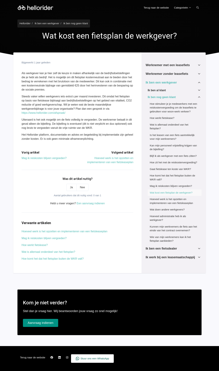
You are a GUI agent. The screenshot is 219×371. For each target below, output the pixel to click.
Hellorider (25, 23)
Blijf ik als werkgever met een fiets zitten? (173, 155)
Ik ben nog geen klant (75, 23)
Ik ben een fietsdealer (161, 248)
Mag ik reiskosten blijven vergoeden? (44, 158)
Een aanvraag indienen (91, 203)
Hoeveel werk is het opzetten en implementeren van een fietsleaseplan (64, 231)
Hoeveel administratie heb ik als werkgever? (168, 218)
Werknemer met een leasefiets (168, 65)
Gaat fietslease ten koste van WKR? (170, 169)
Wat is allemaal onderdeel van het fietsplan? (48, 251)
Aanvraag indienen (40, 323)
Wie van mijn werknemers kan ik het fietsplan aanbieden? (170, 239)
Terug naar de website (156, 7)
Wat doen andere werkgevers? (167, 209)
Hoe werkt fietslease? (35, 245)
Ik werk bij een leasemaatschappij (170, 257)
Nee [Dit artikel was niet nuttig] (82, 187)
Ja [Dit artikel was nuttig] (71, 187)
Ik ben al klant (157, 90)
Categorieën (182, 7)
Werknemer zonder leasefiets (167, 73)
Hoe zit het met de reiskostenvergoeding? (173, 162)
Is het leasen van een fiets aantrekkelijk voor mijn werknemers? (172, 137)
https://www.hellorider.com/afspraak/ (43, 112)
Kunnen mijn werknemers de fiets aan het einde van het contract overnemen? (173, 228)
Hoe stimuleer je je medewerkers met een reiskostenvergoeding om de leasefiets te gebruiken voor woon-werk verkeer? (173, 107)
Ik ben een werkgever (47, 23)
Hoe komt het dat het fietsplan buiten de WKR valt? (53, 258)
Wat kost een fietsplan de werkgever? (171, 192)
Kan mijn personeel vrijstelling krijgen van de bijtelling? (173, 147)
